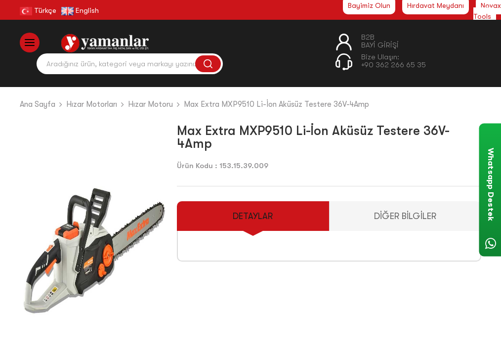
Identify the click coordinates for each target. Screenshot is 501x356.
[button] (155, 246)
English (80, 10)
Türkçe (38, 10)
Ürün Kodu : (197, 165)
